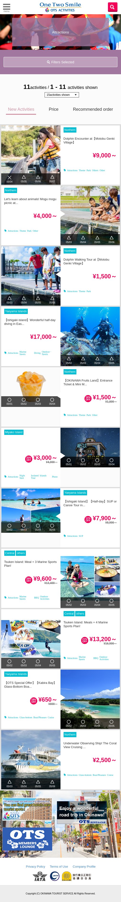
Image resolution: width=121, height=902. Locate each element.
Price (53, 109)
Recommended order (93, 109)
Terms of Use (59, 866)
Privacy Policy (35, 866)
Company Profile (84, 866)
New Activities (21, 109)
